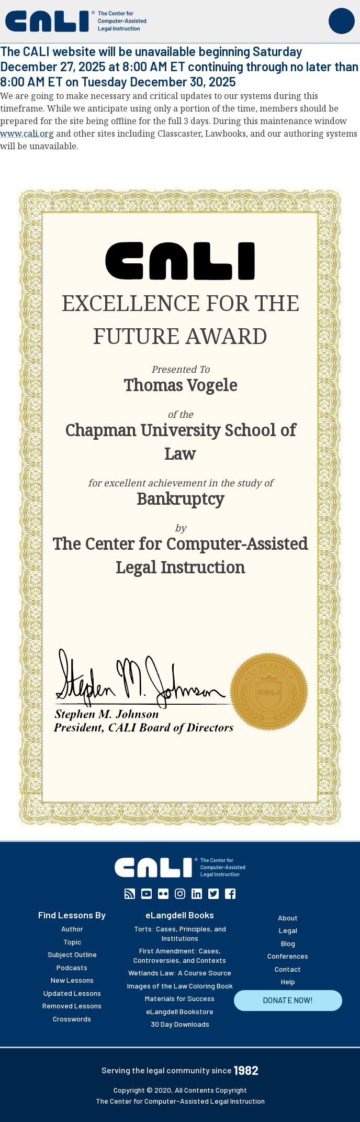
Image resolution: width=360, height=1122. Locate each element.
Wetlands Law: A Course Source (179, 972)
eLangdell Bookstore (179, 1011)
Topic (72, 941)
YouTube (146, 893)
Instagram (180, 893)
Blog (288, 943)
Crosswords (72, 1018)
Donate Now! (288, 1000)
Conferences (287, 955)
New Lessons (72, 979)
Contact (288, 968)
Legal (288, 930)
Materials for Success (180, 998)
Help (288, 981)
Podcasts (72, 967)
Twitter (213, 893)
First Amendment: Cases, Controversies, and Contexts (179, 955)
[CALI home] (76, 21)
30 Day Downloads (180, 1023)
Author (72, 928)
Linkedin (197, 893)
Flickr (163, 893)
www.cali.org (27, 133)
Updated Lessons (72, 992)
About (288, 917)
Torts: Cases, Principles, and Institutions (180, 933)
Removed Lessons (72, 1005)
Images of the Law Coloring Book (180, 985)
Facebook (230, 893)
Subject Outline (72, 954)
